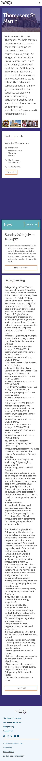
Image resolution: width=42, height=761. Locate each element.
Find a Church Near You (12, 722)
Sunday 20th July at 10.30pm (20, 237)
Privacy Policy (7, 748)
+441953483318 (14, 167)
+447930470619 (14, 163)
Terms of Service (8, 752)
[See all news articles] (31, 224)
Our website (11, 172)
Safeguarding (8, 727)
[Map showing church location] (21, 198)
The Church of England (12, 718)
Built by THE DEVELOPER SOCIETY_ (14, 756)
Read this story (21, 268)
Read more (21, 688)
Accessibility (8, 731)
